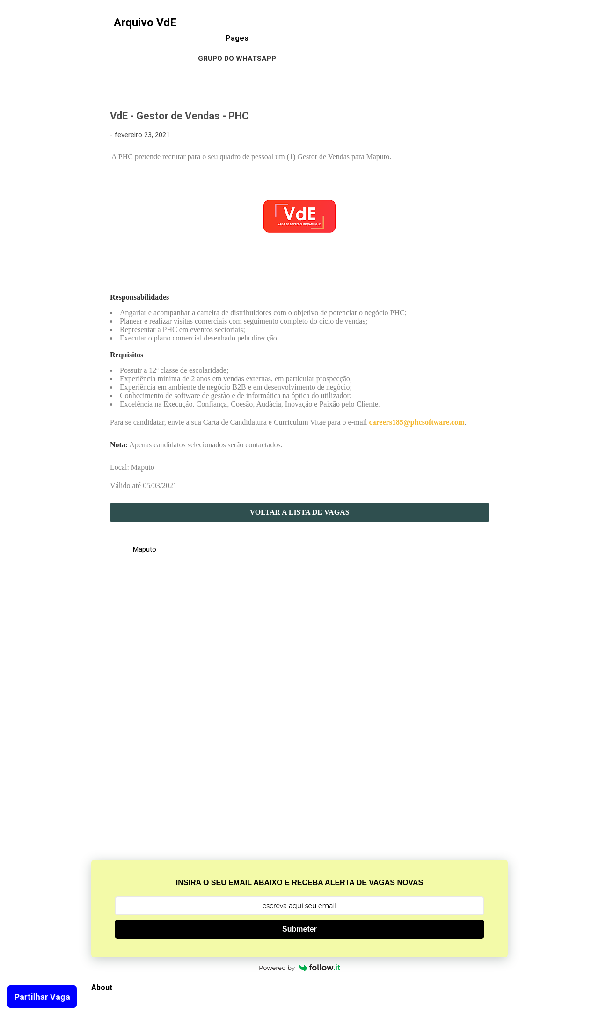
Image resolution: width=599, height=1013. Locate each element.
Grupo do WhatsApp (237, 58)
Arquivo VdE (145, 22)
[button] (483, 117)
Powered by (299, 967)
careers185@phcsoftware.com (416, 422)
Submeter (299, 929)
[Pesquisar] (502, 25)
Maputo (144, 549)
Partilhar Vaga (39, 997)
